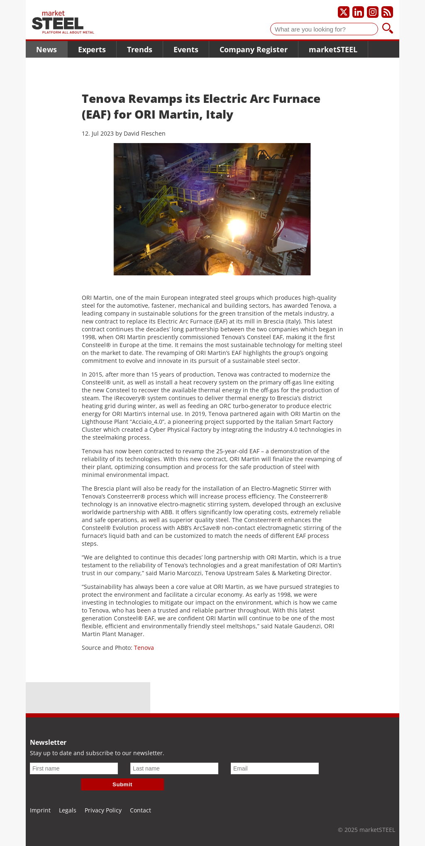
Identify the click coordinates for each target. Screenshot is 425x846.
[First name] (74, 768)
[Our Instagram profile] (373, 12)
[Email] (275, 768)
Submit (122, 784)
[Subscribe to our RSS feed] (387, 12)
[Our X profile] (343, 12)
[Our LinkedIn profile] (358, 12)
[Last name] (174, 768)
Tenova (144, 648)
